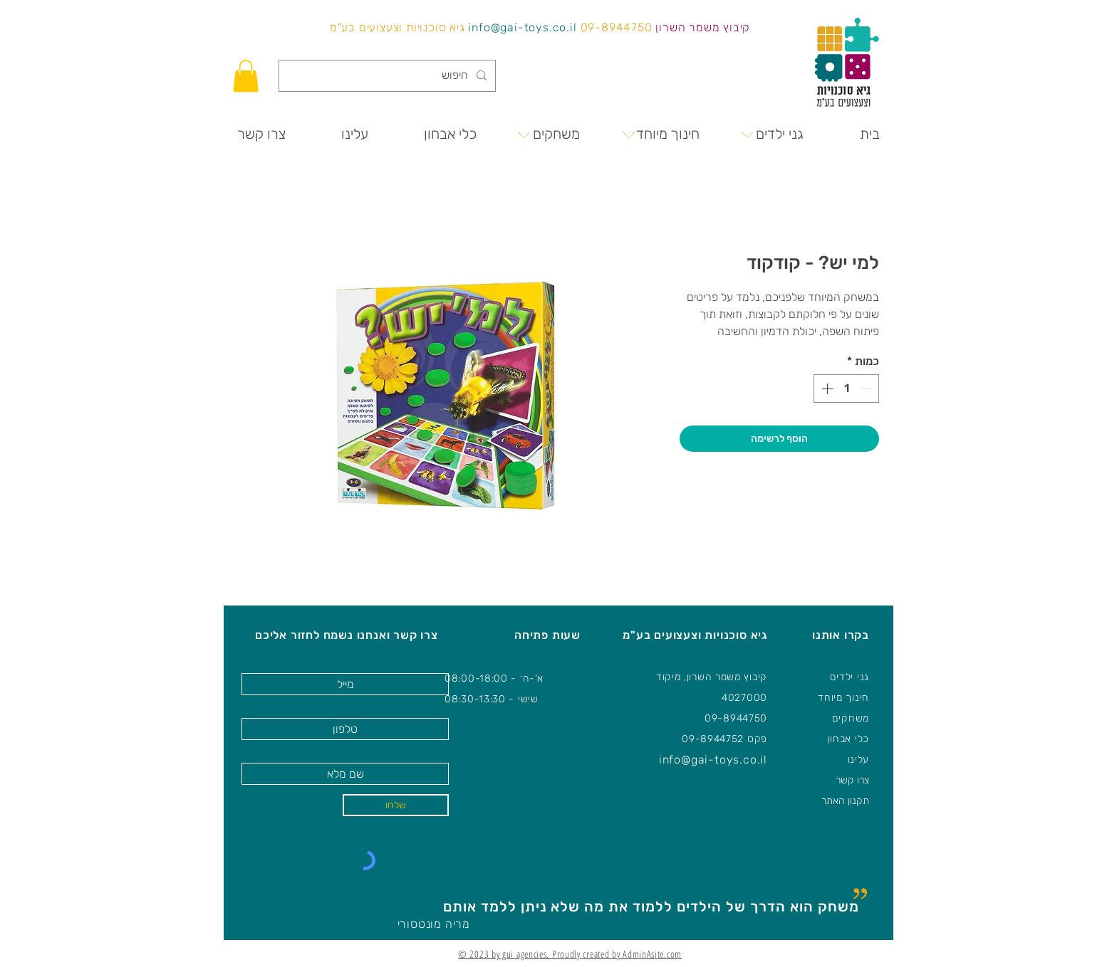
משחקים (850, 718)
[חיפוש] (388, 75)
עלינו (859, 760)
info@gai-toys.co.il (522, 27)
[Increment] (826, 388)
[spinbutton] (846, 388)
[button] (245, 76)
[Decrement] (867, 388)
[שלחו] (396, 805)
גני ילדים (849, 677)
